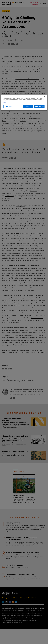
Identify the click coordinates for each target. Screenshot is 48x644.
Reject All (28, 106)
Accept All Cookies (39, 106)
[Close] (44, 96)
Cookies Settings (8, 106)
